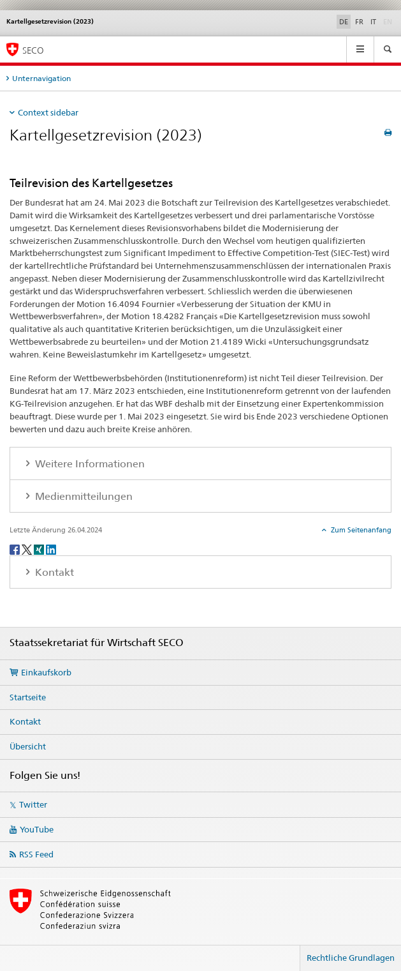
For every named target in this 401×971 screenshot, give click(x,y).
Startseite (28, 697)
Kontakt (25, 721)
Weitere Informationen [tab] (89, 464)
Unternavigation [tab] (41, 78)
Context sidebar (48, 112)
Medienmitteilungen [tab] (83, 496)
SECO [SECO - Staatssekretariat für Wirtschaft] (33, 50)
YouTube (37, 829)
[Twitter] (28, 548)
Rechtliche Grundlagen (351, 957)
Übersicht (28, 746)
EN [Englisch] (389, 21)
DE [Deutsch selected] (343, 21)
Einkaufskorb (46, 672)
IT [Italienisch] (373, 21)
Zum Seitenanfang (360, 529)
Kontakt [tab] (53, 572)
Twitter (33, 804)
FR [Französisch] (359, 21)
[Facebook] (16, 548)
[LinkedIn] (51, 548)
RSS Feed (36, 854)
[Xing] (40, 548)
